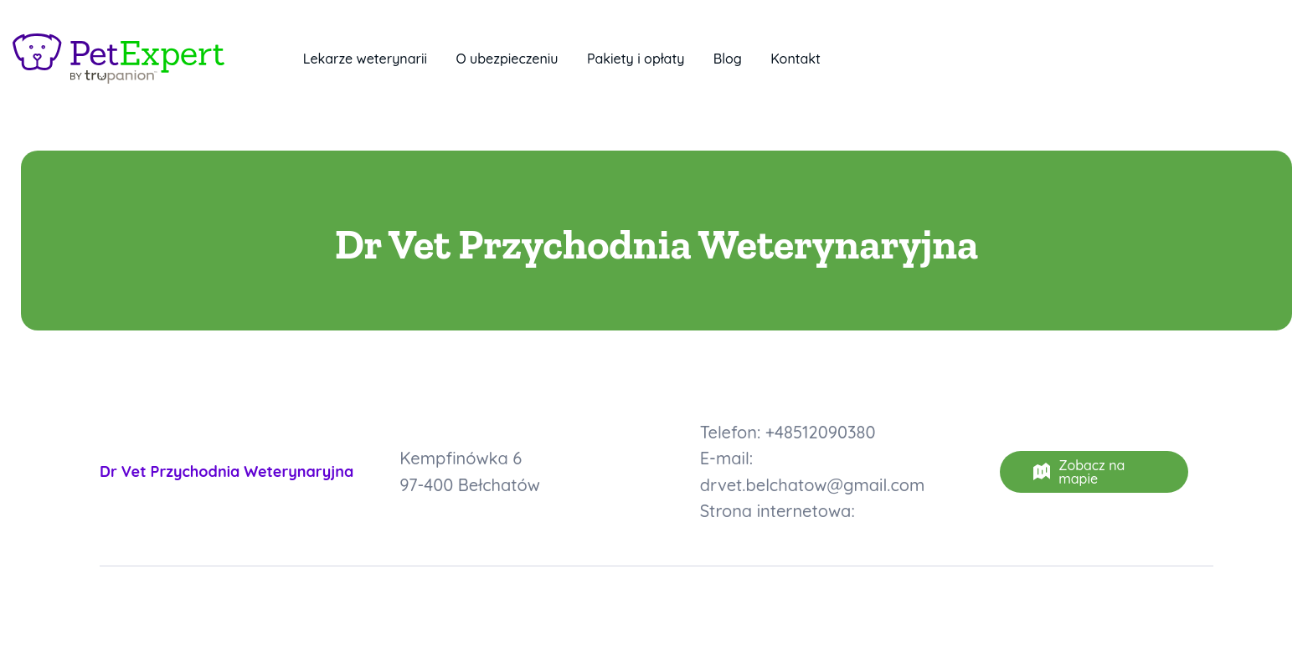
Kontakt (795, 58)
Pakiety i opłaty (635, 58)
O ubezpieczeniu (507, 58)
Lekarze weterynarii (365, 58)
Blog (727, 58)
